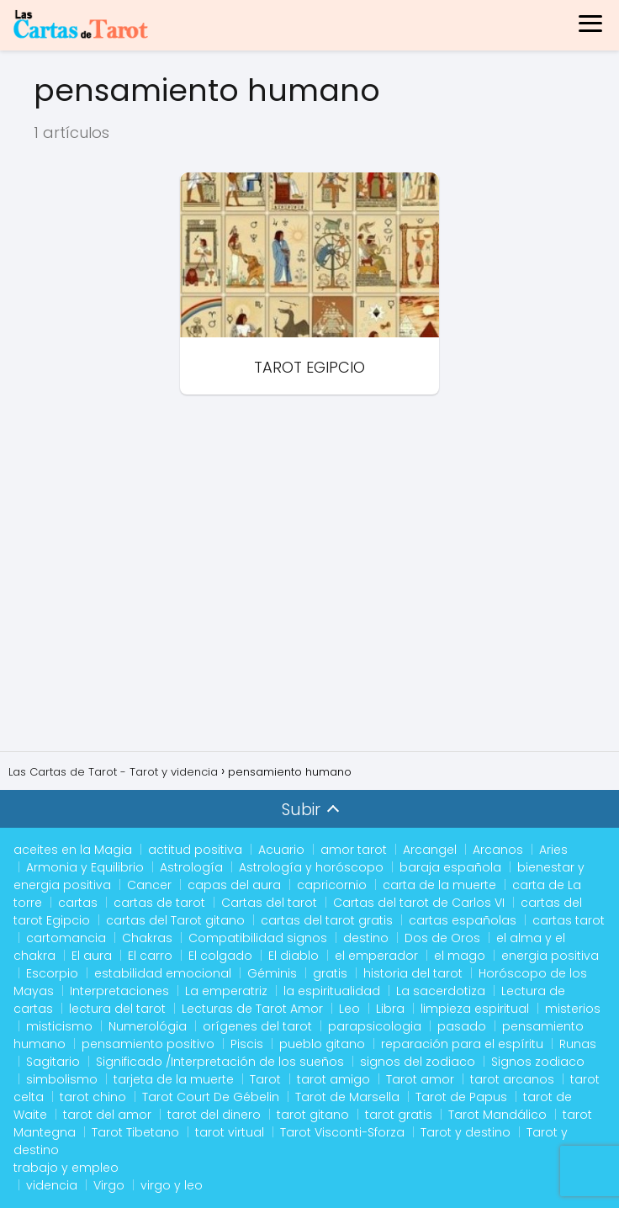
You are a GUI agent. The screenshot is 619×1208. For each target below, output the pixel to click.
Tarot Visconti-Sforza (342, 1132)
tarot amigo (333, 1079)
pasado (461, 1026)
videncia (51, 1185)
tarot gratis (398, 1114)
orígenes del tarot (257, 1026)
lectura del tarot (117, 1008)
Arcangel (430, 849)
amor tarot (353, 849)
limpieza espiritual (475, 1008)
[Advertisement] (309, 579)
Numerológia (147, 1026)
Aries (553, 849)
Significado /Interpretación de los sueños (220, 1061)
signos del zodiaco (417, 1061)
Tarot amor (420, 1079)
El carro (150, 955)
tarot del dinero (214, 1114)
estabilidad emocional (162, 973)
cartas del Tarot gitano (175, 920)
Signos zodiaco (538, 1061)
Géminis (272, 973)
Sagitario (53, 1061)
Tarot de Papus (461, 1097)
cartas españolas (462, 920)
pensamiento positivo (148, 1044)
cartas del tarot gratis (327, 920)
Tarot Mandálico (497, 1114)
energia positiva (550, 955)
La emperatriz (226, 991)
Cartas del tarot (269, 902)
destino (366, 938)
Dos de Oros (442, 938)
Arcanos (498, 849)
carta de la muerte (439, 885)
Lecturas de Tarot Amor (252, 1008)
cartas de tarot (159, 902)
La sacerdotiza (440, 991)
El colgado (220, 955)
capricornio (332, 885)
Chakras (147, 938)
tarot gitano (313, 1114)
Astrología (191, 867)
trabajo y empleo (66, 1167)
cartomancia (66, 938)
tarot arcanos (512, 1079)
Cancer (149, 885)
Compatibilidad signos (257, 938)
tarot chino (93, 1097)
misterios (572, 1008)
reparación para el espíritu (462, 1044)
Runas (577, 1044)
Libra (390, 1008)
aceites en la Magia (72, 849)
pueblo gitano (322, 1044)
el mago (459, 955)
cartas (78, 902)
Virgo (108, 1185)
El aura (91, 955)
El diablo (293, 955)
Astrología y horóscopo (311, 867)
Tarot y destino (466, 1132)
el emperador (376, 955)
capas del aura (234, 885)
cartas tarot (568, 920)
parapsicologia (374, 1026)
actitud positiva (195, 849)
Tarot (265, 1079)
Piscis (246, 1044)
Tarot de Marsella (347, 1097)
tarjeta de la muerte (174, 1079)
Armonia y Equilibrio (85, 867)
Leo (349, 1008)
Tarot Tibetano (135, 1132)
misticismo (59, 1026)
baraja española (450, 867)
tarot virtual (229, 1132)
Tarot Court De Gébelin (210, 1097)
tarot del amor (107, 1114)
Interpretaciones (119, 991)
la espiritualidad (331, 991)
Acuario (281, 849)
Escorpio (52, 973)
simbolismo (62, 1079)
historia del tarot (413, 973)
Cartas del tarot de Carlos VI (419, 902)
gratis (330, 973)
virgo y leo (171, 1185)
